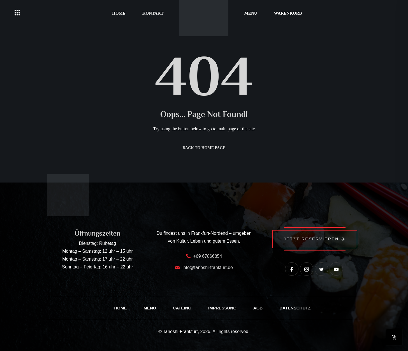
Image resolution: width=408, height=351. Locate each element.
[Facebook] (291, 269)
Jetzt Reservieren (315, 239)
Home (119, 13)
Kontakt (153, 13)
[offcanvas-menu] (17, 13)
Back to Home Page (204, 148)
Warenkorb (288, 13)
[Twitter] (321, 269)
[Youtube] (336, 269)
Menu (250, 13)
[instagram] (306, 269)
